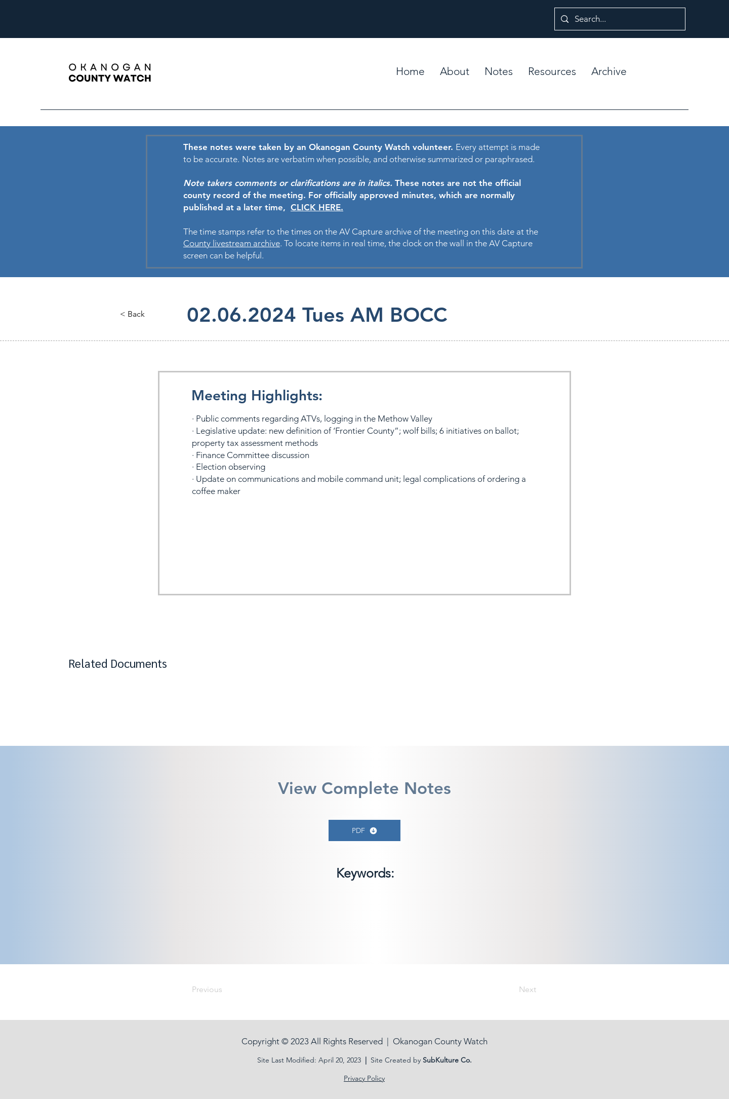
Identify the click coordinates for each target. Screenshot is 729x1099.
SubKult (435, 1060)
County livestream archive (231, 243)
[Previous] (225, 989)
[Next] (510, 989)
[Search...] (619, 19)
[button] (498, 71)
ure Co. (460, 1060)
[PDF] (364, 830)
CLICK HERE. (317, 207)
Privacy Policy (364, 1078)
